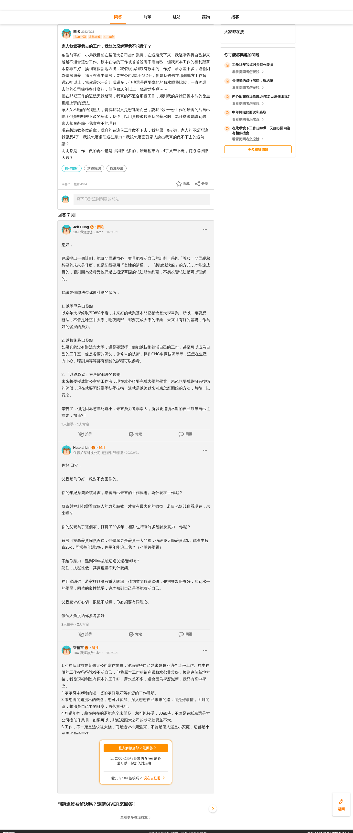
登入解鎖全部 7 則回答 (135, 748)
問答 (118, 17)
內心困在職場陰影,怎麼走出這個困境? (261, 96)
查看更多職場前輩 (134, 817)
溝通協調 (94, 168)
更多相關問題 (258, 150)
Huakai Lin (82, 448)
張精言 (78, 648)
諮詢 (206, 17)
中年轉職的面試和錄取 (249, 112)
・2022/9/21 (110, 232)
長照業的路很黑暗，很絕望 (252, 80)
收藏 (186, 183)
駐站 (177, 17)
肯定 (138, 434)
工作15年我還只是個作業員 (253, 65)
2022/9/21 (87, 31)
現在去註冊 (151, 778)
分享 (204, 183)
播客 (235, 17)
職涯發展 (116, 168)
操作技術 (71, 168)
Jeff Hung (81, 227)
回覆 (188, 434)
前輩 (147, 17)
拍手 (88, 434)
